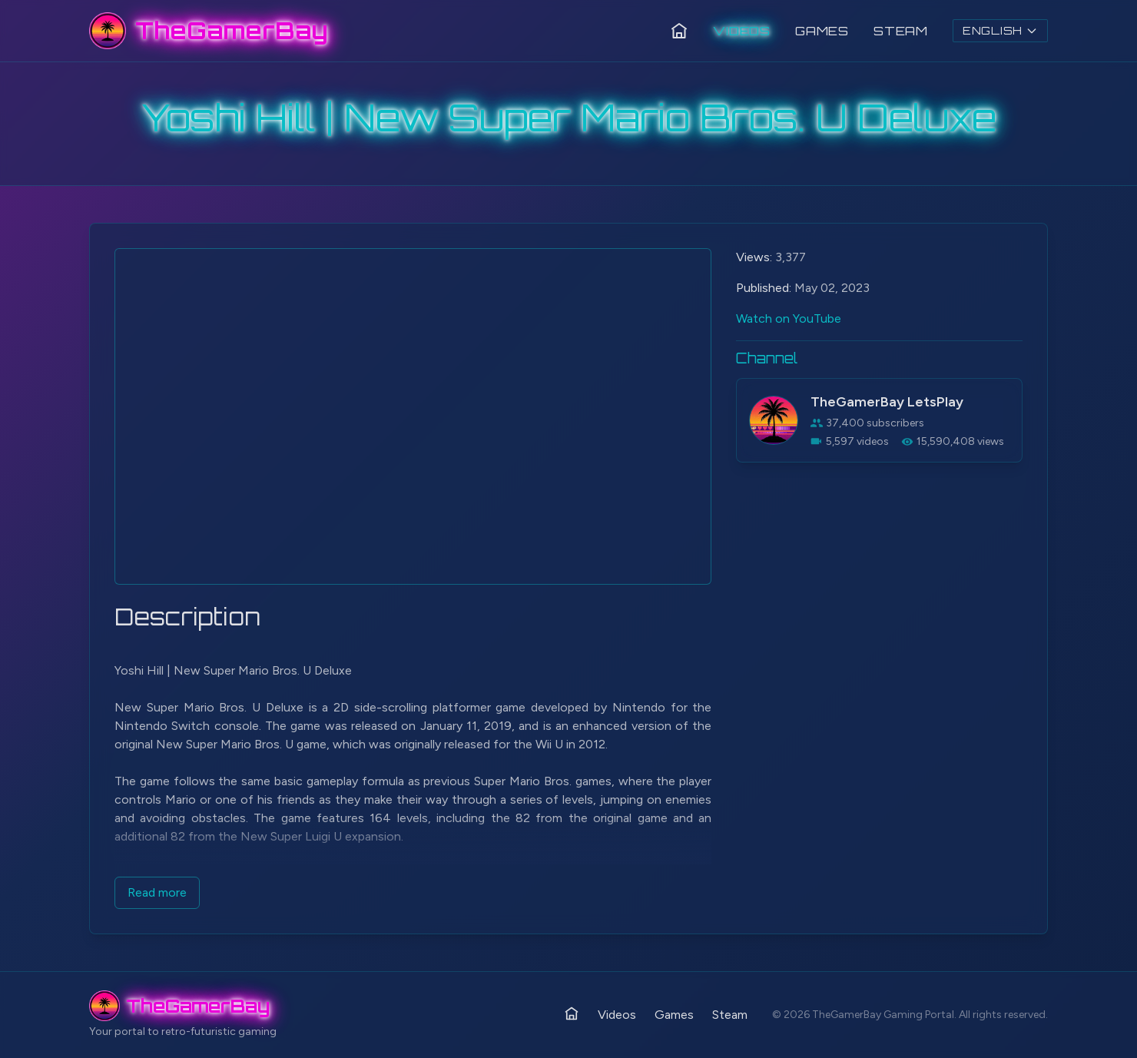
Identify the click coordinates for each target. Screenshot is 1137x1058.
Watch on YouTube (788, 318)
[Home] (679, 31)
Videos (742, 30)
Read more (157, 892)
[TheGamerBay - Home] (208, 30)
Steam (900, 30)
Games (822, 30)
